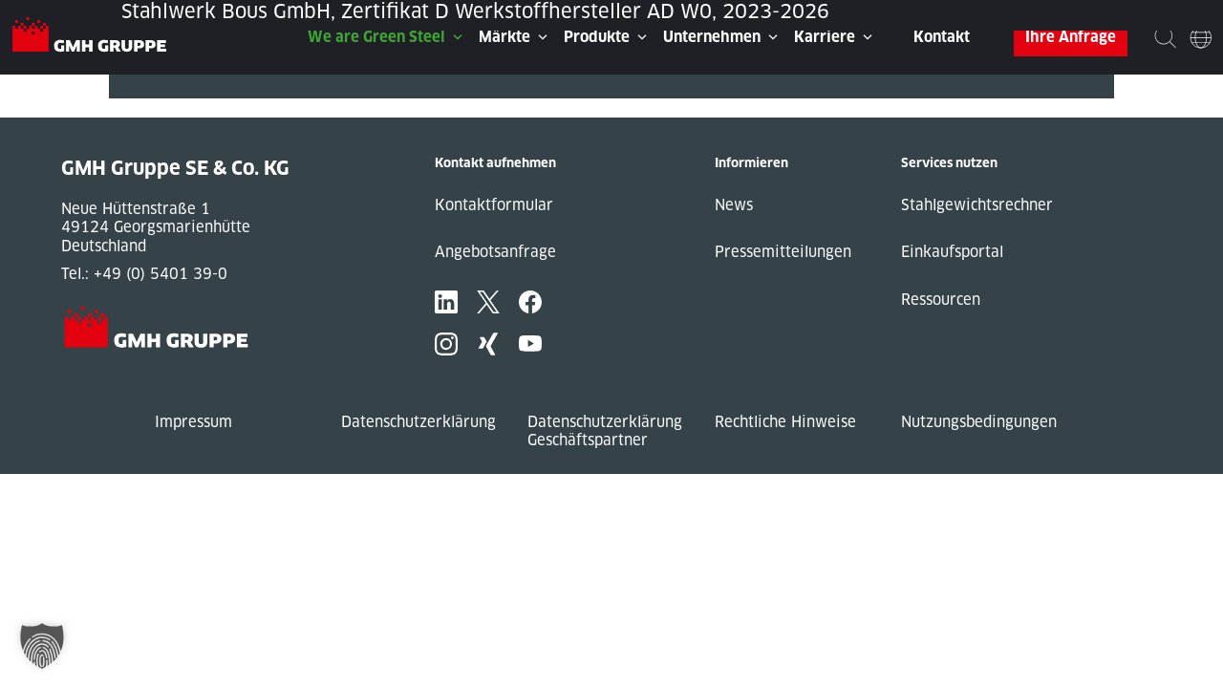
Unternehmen (712, 37)
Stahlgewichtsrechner (977, 205)
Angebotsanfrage (495, 252)
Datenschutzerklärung (418, 422)
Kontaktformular (494, 205)
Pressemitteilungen (783, 252)
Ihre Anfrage (1070, 37)
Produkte (597, 37)
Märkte (504, 37)
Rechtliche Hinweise (785, 422)
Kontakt (941, 37)
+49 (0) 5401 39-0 (160, 274)
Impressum (193, 422)
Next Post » (150, 107)
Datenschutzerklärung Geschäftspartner (604, 431)
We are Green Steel (376, 37)
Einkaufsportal (952, 252)
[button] (42, 646)
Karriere (824, 37)
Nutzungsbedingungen (979, 422)
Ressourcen (940, 299)
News (734, 205)
